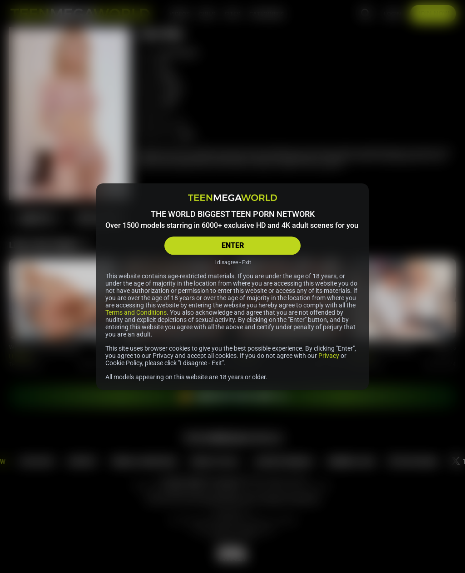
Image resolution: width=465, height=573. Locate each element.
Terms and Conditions (136, 312)
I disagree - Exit (232, 262)
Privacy (328, 355)
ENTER (233, 245)
